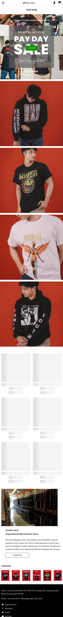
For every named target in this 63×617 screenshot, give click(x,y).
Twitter (5, 612)
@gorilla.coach (8, 605)
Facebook (6, 608)
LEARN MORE (17, 555)
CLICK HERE (31, 48)
